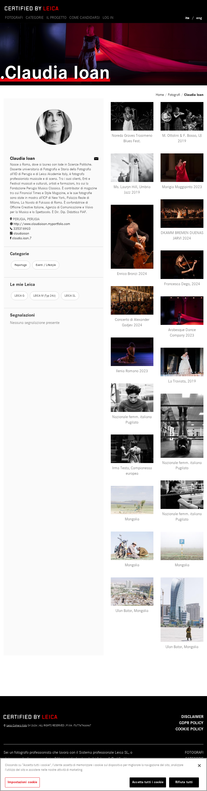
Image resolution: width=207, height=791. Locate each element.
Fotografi (14, 17)
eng (199, 18)
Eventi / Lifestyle (46, 265)
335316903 (20, 229)
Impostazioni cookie (22, 782)
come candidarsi (84, 17)
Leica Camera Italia (16, 725)
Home (160, 95)
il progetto (56, 17)
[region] (103, 774)
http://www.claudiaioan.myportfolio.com (40, 224)
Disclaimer (192, 716)
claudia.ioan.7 (20, 238)
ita (187, 18)
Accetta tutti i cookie (147, 782)
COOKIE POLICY (189, 729)
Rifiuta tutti (184, 782)
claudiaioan (19, 233)
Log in (108, 17)
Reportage (21, 265)
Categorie (35, 17)
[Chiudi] (199, 765)
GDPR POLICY (191, 723)
